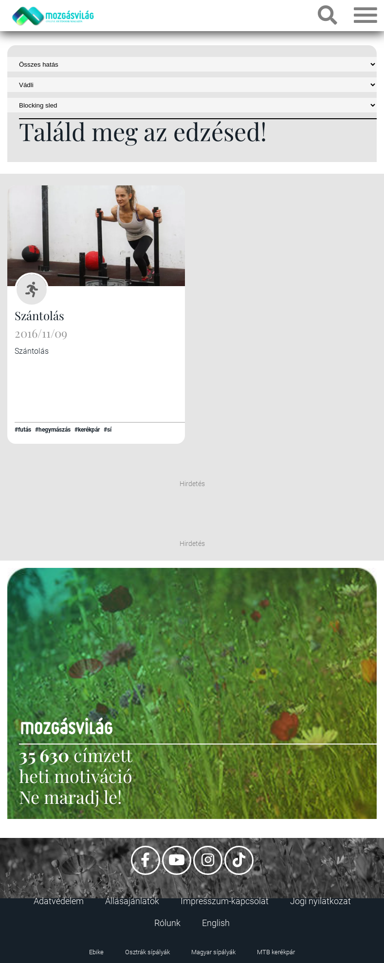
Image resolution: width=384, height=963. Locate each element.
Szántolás (39, 315)
